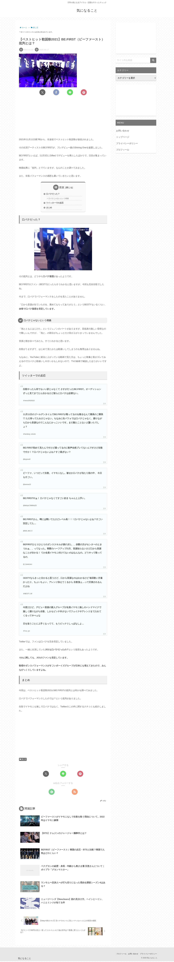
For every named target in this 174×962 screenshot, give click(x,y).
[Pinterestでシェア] (84, 92)
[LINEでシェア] (70, 92)
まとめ (49, 208)
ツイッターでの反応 (55, 203)
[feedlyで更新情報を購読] (52, 792)
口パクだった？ (53, 194)
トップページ (122, 137)
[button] (153, 60)
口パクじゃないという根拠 (59, 199)
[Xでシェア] (42, 92)
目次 (61, 187)
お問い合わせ (122, 131)
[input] (136, 60)
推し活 (23, 760)
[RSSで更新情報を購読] (75, 792)
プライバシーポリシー (127, 143)
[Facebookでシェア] (56, 92)
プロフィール (122, 150)
